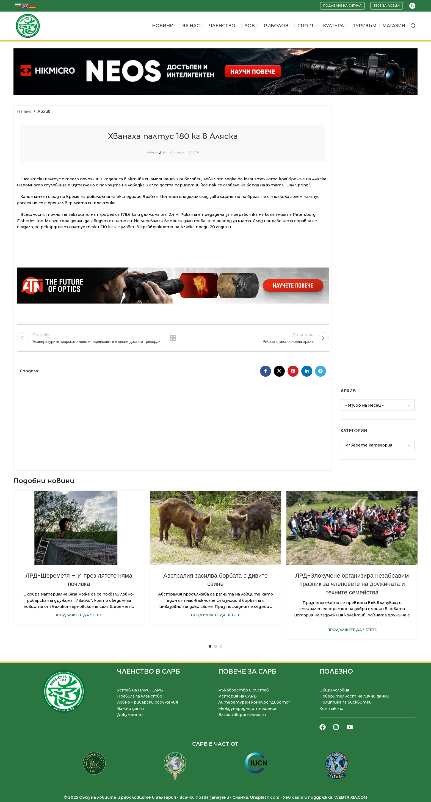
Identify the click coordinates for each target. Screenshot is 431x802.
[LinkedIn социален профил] (306, 371)
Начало (24, 111)
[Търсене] (413, 25)
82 (164, 152)
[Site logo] (28, 25)
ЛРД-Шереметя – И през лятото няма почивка (79, 579)
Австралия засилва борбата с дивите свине (215, 579)
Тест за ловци (387, 5)
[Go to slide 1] (210, 646)
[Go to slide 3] (221, 646)
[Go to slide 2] (215, 646)
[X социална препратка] (279, 371)
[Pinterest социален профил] (293, 371)
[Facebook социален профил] (265, 371)
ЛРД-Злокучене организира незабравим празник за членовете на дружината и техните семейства (352, 584)
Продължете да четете (79, 615)
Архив (43, 111)
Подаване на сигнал (342, 5)
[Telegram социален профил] (320, 371)
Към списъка (173, 337)
